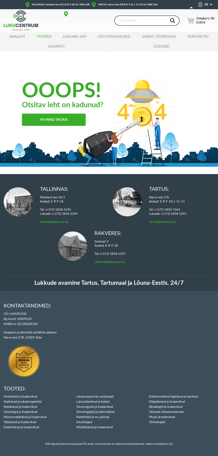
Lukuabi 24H (74, 37)
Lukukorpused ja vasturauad (94, 396)
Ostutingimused (114, 37)
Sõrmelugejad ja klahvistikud (95, 412)
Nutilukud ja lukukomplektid (23, 401)
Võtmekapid (157, 422)
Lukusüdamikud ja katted (92, 401)
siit (170, 444)
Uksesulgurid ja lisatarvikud (94, 406)
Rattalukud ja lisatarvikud (20, 406)
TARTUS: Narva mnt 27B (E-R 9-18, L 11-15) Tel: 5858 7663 (128, 4)
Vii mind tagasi (53, 119)
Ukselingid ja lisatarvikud (20, 412)
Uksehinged (84, 422)
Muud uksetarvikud (162, 417)
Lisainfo (56, 46)
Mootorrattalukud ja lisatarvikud (25, 417)
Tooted (44, 37)
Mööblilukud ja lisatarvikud (94, 427)
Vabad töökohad (159, 37)
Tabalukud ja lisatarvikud (20, 422)
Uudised (162, 46)
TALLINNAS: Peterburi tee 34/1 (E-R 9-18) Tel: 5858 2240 (61, 4)
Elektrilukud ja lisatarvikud (21, 427)
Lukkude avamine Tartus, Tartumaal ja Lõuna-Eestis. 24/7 (109, 283)
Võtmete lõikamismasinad (166, 412)
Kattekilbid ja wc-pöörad (92, 417)
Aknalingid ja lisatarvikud (165, 406)
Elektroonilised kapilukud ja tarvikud (173, 396)
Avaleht (17, 37)
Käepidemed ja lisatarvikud (167, 401)
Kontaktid (198, 37)
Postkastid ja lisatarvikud (20, 396)
